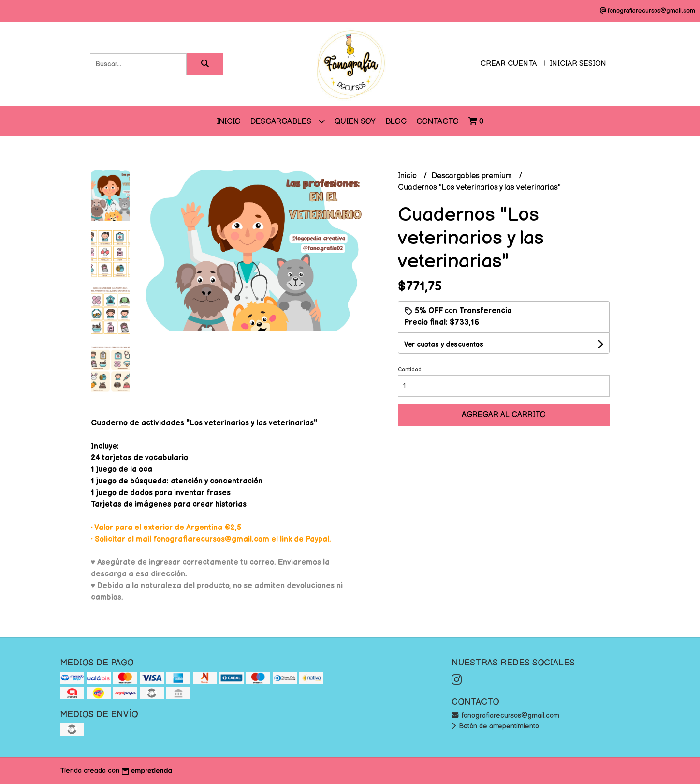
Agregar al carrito (504, 415)
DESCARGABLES (287, 121)
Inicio (229, 121)
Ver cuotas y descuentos (443, 344)
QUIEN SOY (355, 121)
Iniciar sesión (578, 63)
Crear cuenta (509, 63)
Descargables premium (473, 176)
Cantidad (410, 369)
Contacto (437, 121)
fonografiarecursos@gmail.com (505, 715)
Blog (396, 121)
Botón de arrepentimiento (495, 726)
